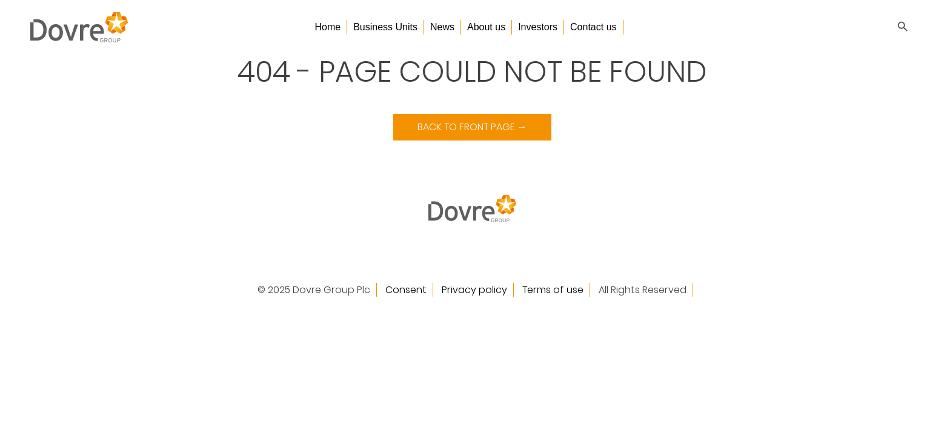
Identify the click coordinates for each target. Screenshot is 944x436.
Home (327, 27)
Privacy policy (474, 290)
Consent (406, 290)
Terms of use (552, 290)
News (442, 27)
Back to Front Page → (472, 127)
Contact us (593, 27)
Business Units (385, 27)
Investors (537, 27)
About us (486, 27)
